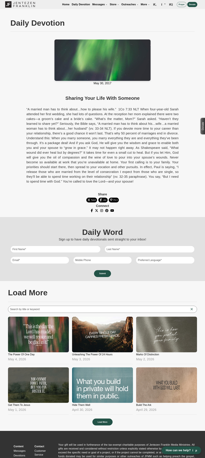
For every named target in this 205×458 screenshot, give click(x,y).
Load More (102, 422)
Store (114, 4)
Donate (192, 4)
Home (66, 4)
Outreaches (130, 4)
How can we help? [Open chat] (181, 450)
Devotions (19, 455)
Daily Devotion (81, 4)
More (145, 4)
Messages (99, 4)
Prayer (181, 4)
